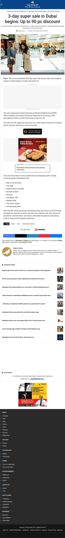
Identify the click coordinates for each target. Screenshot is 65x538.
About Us (5, 530)
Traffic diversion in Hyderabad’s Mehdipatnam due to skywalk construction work (26, 296)
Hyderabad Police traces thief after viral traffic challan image (20, 313)
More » (42, 255)
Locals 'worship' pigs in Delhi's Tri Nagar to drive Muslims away (21, 329)
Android (24, 243)
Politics (5, 425)
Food (4, 491)
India (4, 419)
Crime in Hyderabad (8, 465)
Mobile (5, 454)
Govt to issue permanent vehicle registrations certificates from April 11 (23, 279)
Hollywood (6, 478)
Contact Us (25, 530)
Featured (5, 416)
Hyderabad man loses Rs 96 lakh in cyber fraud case (18, 338)
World (4, 428)
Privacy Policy (52, 530)
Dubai (12, 224)
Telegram (26, 241)
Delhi (4, 422)
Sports (5, 481)
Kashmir (5, 433)
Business (5, 515)
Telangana (6, 499)
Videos (5, 446)
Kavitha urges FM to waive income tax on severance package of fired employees (26, 271)
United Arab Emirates (28, 224)
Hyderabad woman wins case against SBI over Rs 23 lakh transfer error (23, 321)
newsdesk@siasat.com (37, 379)
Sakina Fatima (22, 31)
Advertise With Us (35, 530)
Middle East (22, 11)
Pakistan (5, 430)
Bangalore (6, 508)
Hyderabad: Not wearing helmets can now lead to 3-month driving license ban (25, 288)
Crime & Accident (8, 468)
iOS (30, 243)
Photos (5, 444)
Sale (18, 224)
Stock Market (7, 518)
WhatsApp (18, 241)
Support (44, 530)
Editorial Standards (15, 530)
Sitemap (59, 530)
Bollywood (6, 475)
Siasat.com (9, 11)
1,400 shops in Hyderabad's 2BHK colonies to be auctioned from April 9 (23, 304)
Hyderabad (6, 505)
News (16, 11)
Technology (6, 457)
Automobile (6, 521)
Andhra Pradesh (7, 502)
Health (5, 489)
